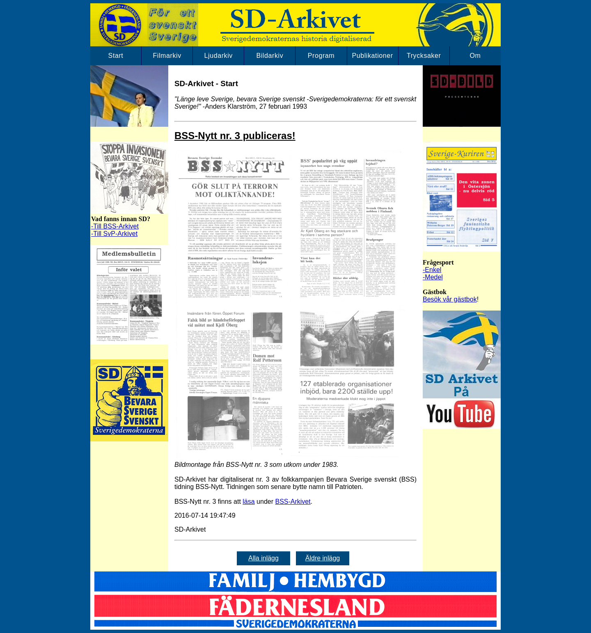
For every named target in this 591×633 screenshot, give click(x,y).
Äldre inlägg (322, 558)
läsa (248, 501)
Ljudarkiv (218, 55)
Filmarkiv (167, 55)
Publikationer (372, 55)
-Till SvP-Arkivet (114, 233)
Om (475, 55)
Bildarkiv (269, 55)
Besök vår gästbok (450, 299)
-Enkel (432, 269)
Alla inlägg (263, 558)
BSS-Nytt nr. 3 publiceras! (235, 135)
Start (116, 55)
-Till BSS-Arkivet (115, 226)
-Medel (433, 277)
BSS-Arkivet (292, 501)
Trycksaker (424, 55)
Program (321, 55)
